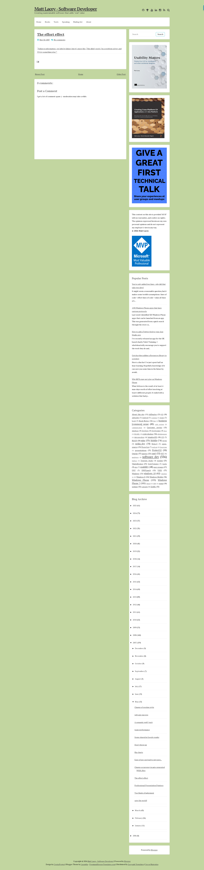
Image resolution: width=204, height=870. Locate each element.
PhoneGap (145, 447)
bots (154, 421)
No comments (59, 40)
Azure (162, 418)
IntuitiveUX (152, 437)
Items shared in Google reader (147, 737)
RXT (162, 454)
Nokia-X (154, 444)
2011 (134, 612)
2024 (134, 513)
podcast (154, 447)
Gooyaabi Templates (136, 864)
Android (145, 418)
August (138, 679)
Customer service (154, 427)
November (139, 656)
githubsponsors (162, 434)
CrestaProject (59, 864)
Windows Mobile (156, 477)
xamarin (145, 487)
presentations (140, 450)
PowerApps (163, 447)
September (139, 671)
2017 (134, 566)
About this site (138, 414)
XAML (153, 486)
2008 (134, 635)
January (138, 825)
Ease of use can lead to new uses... (148, 759)
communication (137, 428)
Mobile (154, 440)
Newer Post (40, 74)
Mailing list (77, 22)
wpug (161, 483)
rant (154, 453)
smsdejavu (135, 457)
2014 (134, 589)
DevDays (145, 431)
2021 (134, 536)
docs (165, 431)
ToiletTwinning (153, 464)
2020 (134, 543)
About (88, 22)
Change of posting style (144, 707)
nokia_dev (140, 443)
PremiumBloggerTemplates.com (102, 864)
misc (143, 440)
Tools (56, 22)
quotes (144, 453)
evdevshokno (147, 434)
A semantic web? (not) (144, 722)
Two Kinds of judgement (144, 793)
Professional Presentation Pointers (149, 785)
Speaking (66, 22)
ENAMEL (137, 434)
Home (38, 22)
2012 (134, 604)
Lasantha (84, 864)
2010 (134, 620)
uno (136, 467)
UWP (134, 470)
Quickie (135, 453)
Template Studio (147, 461)
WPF (154, 484)
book (134, 421)
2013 (134, 597)
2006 (134, 835)
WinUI (148, 484)
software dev (150, 457)
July (136, 686)
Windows (135, 473)
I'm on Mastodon (151, 864)
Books (47, 22)
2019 (134, 551)
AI (162, 414)
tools (164, 464)
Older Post (121, 74)
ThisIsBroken (137, 464)
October (138, 663)
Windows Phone (140, 480)
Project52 (157, 450)
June (136, 694)
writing (135, 486)
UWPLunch (146, 470)
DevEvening (156, 431)
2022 (134, 528)
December (139, 648)
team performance (142, 729)
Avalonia (154, 418)
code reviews (159, 424)
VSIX (160, 470)
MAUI (134, 440)
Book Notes (144, 421)
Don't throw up (141, 745)
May (136, 701)
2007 (134, 642)
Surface (134, 461)
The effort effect (50, 34)
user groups (158, 467)
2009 (134, 627)
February (138, 818)
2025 (134, 505)
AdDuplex (153, 414)
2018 (134, 559)
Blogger (154, 850)
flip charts (139, 752)
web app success (141, 715)
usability (144, 467)
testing (160, 460)
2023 (134, 520)
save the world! (141, 800)
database (135, 431)
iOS (162, 437)
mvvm (164, 441)
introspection (139, 437)
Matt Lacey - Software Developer (65, 9)
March (137, 810)
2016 (134, 574)
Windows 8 (140, 477)
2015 (134, 581)
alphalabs (135, 418)
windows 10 (150, 473)
